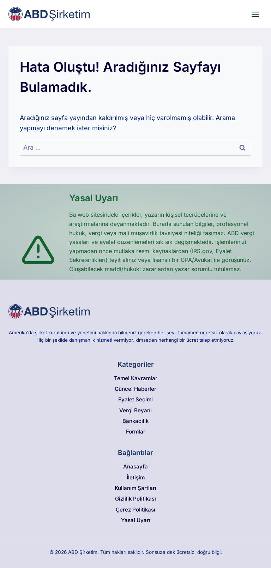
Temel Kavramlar (135, 378)
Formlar (135, 431)
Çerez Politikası (135, 509)
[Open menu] (255, 14)
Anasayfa (135, 466)
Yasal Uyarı (135, 520)
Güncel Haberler (135, 388)
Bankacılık (135, 421)
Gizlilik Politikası (135, 498)
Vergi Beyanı (135, 410)
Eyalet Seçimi (135, 399)
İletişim (136, 477)
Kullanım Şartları (135, 488)
